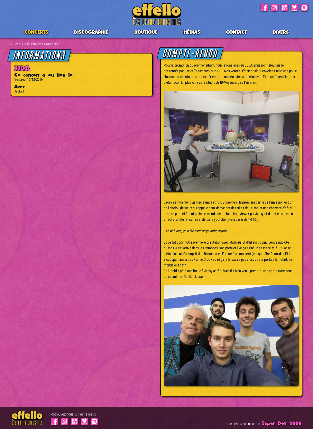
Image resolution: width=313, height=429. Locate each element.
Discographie (91, 32)
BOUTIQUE (145, 32)
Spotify (304, 6)
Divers (281, 32)
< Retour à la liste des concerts (34, 44)
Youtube (284, 6)
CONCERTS (36, 32)
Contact (236, 32)
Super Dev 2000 (281, 423)
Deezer (294, 6)
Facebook (264, 6)
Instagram (274, 6)
